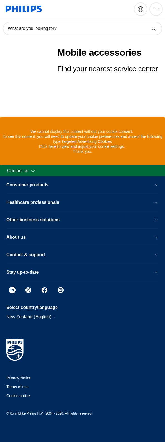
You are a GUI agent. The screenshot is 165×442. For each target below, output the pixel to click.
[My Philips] (140, 9)
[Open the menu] (156, 9)
